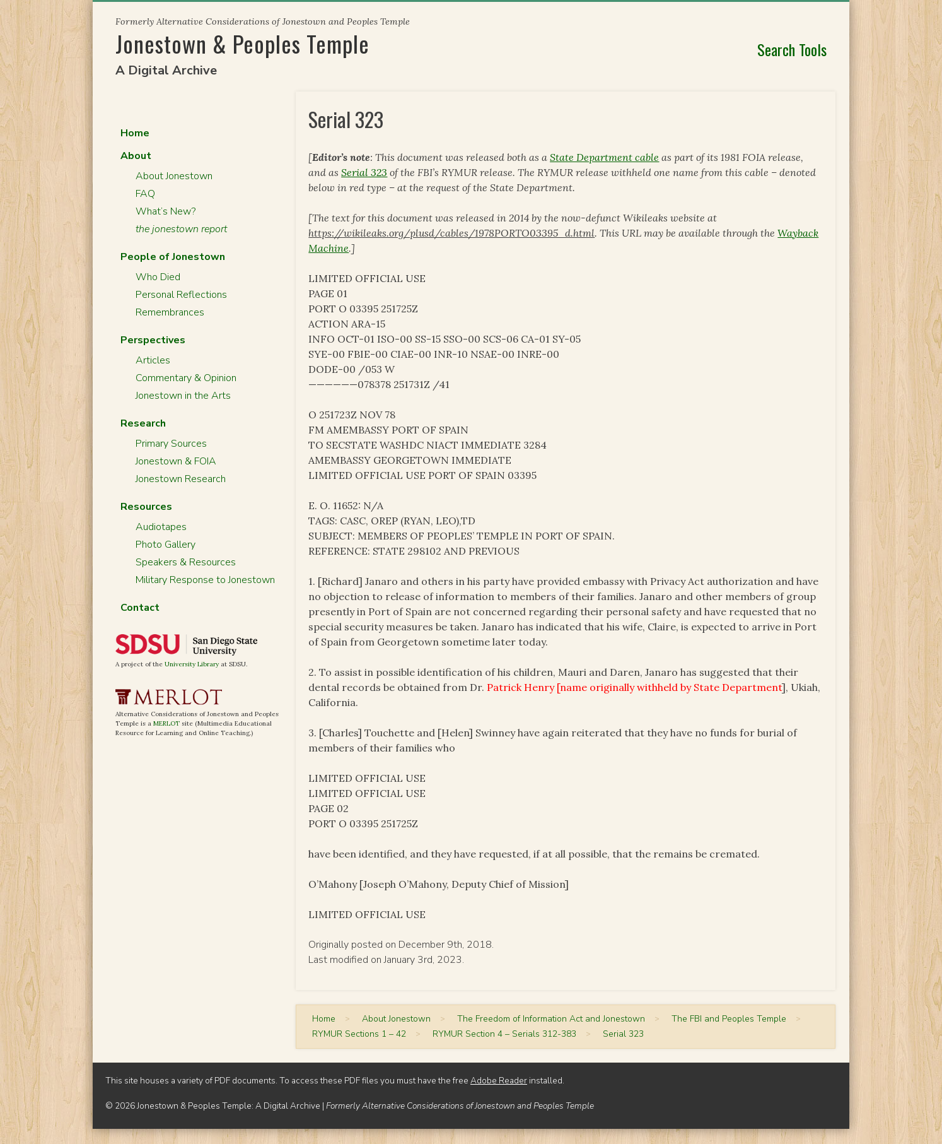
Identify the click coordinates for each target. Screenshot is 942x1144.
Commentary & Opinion (186, 378)
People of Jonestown (172, 257)
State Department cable (604, 157)
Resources (146, 507)
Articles (153, 360)
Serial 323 (364, 172)
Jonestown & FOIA (176, 461)
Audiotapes (161, 527)
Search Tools (792, 49)
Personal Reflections (181, 295)
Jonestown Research (181, 479)
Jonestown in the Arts (183, 396)
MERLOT (166, 723)
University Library (192, 664)
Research (143, 423)
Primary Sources (171, 444)
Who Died (158, 277)
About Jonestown (174, 176)
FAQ (145, 194)
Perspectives (152, 340)
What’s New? (165, 211)
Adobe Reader (498, 1081)
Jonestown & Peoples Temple (242, 43)
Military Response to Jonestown (205, 580)
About (135, 156)
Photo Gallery (165, 544)
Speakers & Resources (186, 562)
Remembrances (170, 312)
